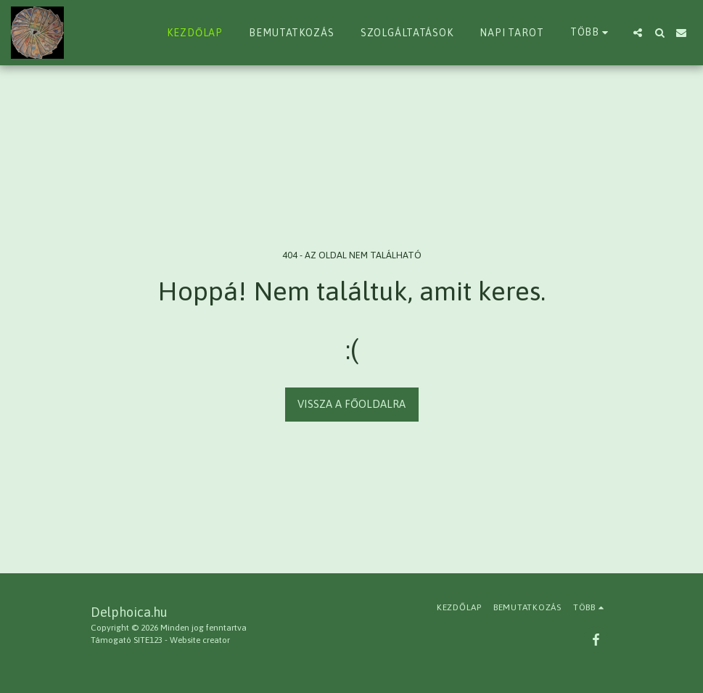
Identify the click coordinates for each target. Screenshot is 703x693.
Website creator (200, 640)
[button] (638, 33)
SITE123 (148, 640)
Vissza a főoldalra (351, 404)
